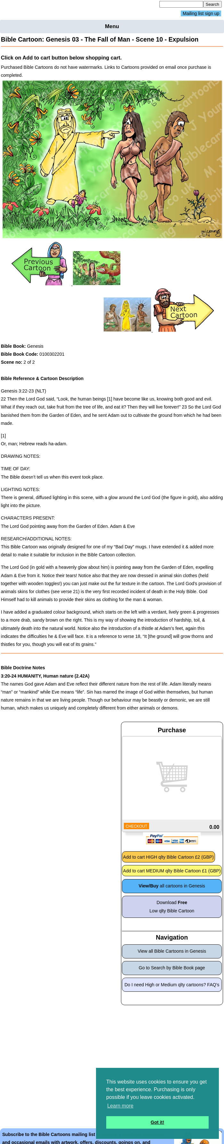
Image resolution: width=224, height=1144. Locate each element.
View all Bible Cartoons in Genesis (172, 951)
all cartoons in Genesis (172, 885)
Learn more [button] (120, 1105)
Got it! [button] (157, 1122)
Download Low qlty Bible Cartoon (171, 906)
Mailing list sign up (201, 13)
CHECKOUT (136, 826)
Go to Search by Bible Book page (172, 967)
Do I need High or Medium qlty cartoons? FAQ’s (171, 984)
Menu (112, 26)
